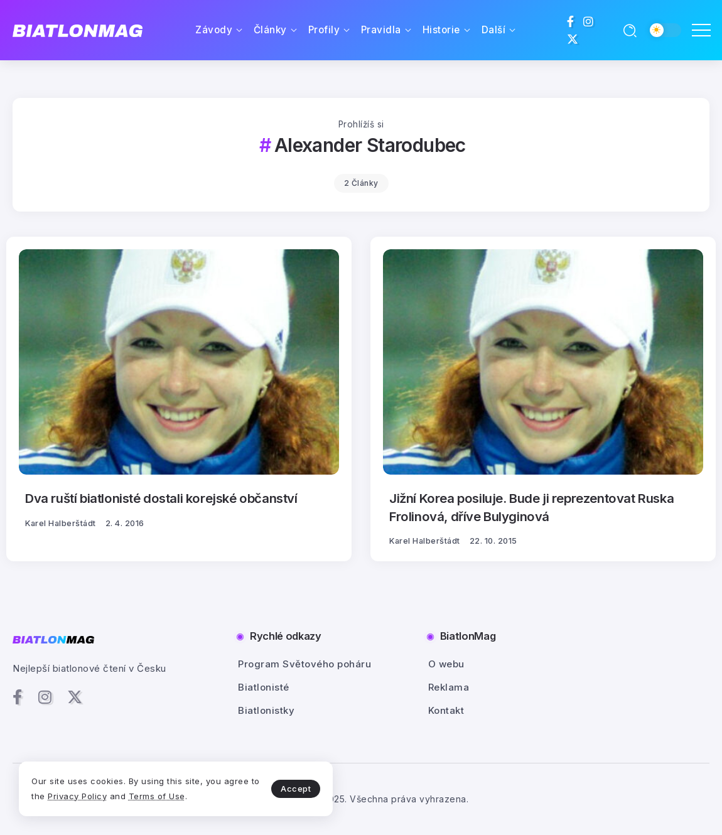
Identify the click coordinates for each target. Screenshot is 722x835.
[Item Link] (179, 362)
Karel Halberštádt (60, 523)
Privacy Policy (77, 796)
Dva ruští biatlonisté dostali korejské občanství (160, 498)
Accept (296, 789)
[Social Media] (570, 21)
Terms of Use (157, 796)
